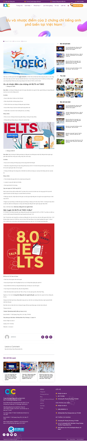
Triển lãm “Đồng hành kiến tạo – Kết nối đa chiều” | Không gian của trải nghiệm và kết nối (29, 376)
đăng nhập (12, 349)
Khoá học (37, 5)
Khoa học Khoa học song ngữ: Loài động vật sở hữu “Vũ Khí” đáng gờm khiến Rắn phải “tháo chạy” (46, 376)
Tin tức (57, 5)
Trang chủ (19, 5)
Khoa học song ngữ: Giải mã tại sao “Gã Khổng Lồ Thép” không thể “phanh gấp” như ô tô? (74, 141)
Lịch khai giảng (48, 5)
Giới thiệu (28, 5)
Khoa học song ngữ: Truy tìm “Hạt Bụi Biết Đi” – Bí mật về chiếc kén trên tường (74, 134)
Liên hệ (63, 5)
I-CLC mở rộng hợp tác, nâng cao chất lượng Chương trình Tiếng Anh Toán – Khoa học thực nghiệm (11, 377)
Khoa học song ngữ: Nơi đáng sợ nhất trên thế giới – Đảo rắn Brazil (74, 68)
